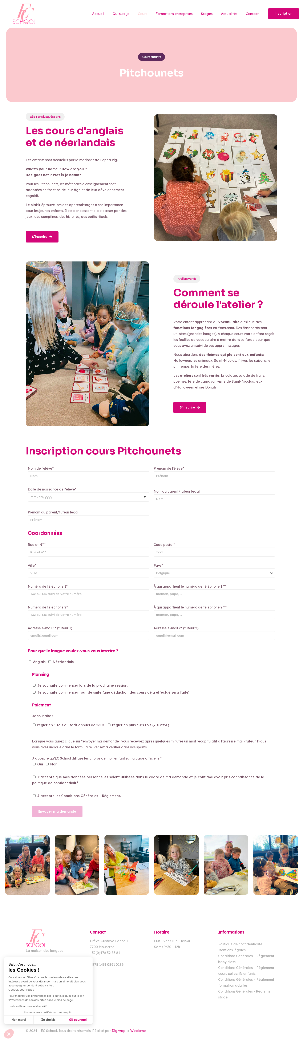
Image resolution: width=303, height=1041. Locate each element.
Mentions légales (232, 950)
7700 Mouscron (102, 947)
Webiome (138, 1031)
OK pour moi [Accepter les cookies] (78, 1020)
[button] (9, 1034)
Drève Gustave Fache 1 (109, 941)
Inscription (283, 13)
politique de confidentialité (55, 783)
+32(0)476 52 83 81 (105, 953)
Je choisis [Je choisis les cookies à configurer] (48, 1020)
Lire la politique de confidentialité (27, 1006)
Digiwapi (119, 1031)
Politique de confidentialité (240, 944)
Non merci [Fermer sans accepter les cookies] (19, 1020)
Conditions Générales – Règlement (90, 796)
